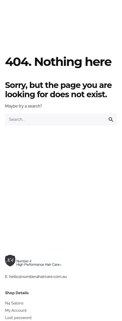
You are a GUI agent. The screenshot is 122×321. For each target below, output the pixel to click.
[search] (111, 120)
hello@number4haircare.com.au (38, 276)
